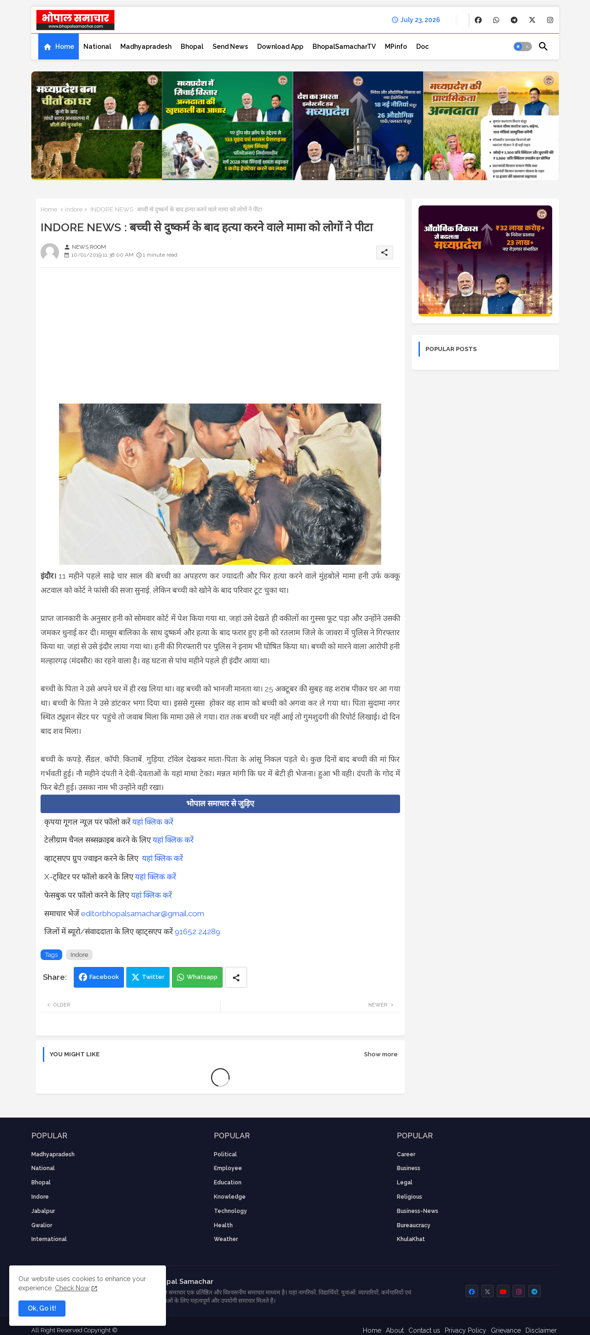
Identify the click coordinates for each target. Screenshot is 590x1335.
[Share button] (236, 977)
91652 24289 (197, 931)
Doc (422, 46)
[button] (522, 46)
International (49, 1239)
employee (228, 1168)
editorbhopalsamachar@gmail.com (142, 913)
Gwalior (41, 1225)
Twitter (153, 976)
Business (408, 1168)
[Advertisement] (220, 339)
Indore (74, 209)
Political (225, 1154)
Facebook (104, 976)
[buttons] (478, 20)
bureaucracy (414, 1225)
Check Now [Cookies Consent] (72, 1288)
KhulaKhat (411, 1239)
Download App (280, 46)
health (223, 1225)
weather (226, 1239)
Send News (230, 46)
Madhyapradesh (145, 46)
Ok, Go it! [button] (42, 1308)
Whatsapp (202, 976)
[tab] (58, 46)
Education (228, 1182)
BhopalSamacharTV (344, 46)
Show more (381, 1054)
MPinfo (396, 46)
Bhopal (192, 46)
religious (409, 1197)
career (406, 1154)
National (97, 46)
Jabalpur (43, 1211)
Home (64, 46)
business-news (417, 1211)
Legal (405, 1182)
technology (230, 1211)
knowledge (230, 1197)
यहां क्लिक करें (152, 821)
